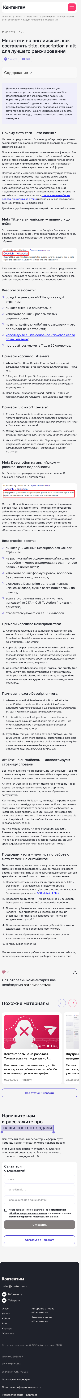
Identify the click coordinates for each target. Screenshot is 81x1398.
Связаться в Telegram (39, 1239)
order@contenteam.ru (16, 1286)
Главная (6, 16)
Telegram (11, 1300)
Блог (19, 16)
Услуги (6, 1313)
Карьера (7, 1328)
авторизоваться (37, 985)
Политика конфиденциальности (21, 1387)
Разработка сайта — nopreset (19, 1394)
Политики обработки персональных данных (33, 1216)
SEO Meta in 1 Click (48, 893)
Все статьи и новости (39, 1092)
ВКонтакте (12, 1294)
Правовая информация (16, 1379)
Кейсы (6, 1318)
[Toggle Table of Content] (39, 72)
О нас (5, 1308)
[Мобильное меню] (72, 7)
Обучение (8, 1333)
